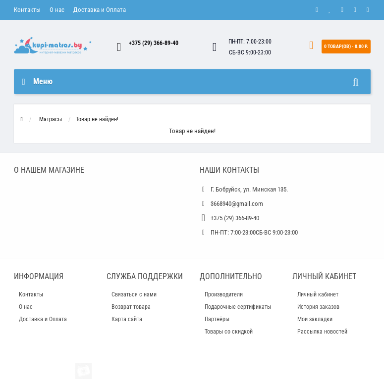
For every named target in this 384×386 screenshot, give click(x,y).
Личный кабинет (317, 294)
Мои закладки (314, 319)
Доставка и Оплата (99, 9)
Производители (224, 294)
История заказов (318, 306)
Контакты (27, 9)
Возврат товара (131, 306)
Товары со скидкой (229, 331)
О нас (57, 9)
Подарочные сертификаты (238, 306)
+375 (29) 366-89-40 (153, 43)
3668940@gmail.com (237, 203)
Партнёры (217, 319)
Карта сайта (126, 319)
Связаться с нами (134, 294)
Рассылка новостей (322, 331)
